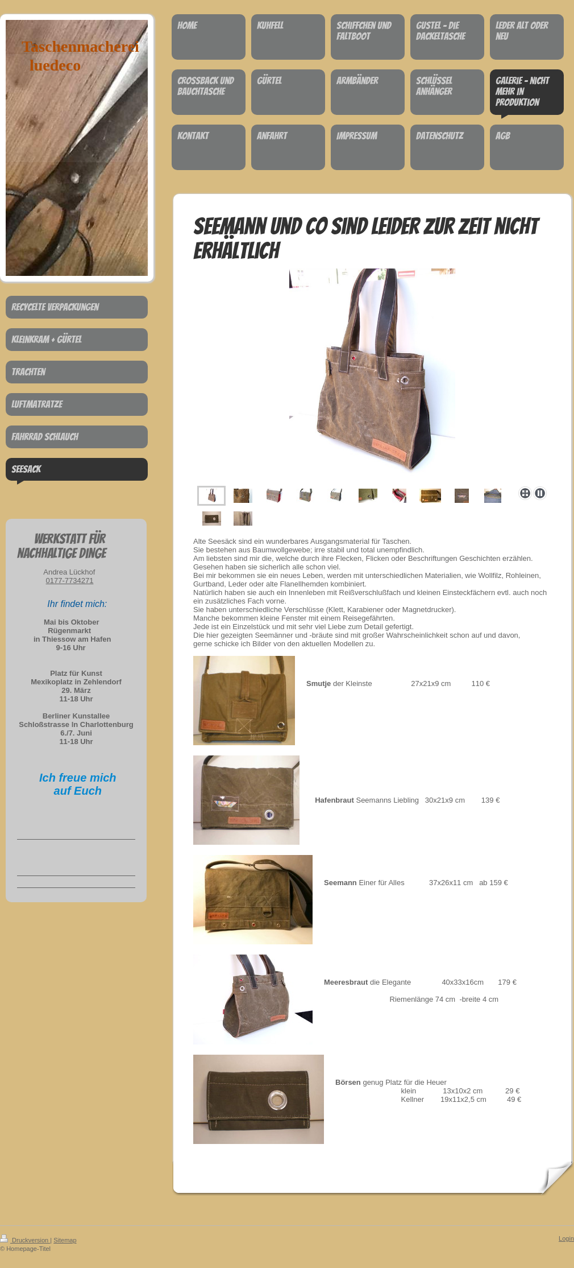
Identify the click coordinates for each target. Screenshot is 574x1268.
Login (566, 1238)
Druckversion (25, 1240)
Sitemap (64, 1240)
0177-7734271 (70, 580)
